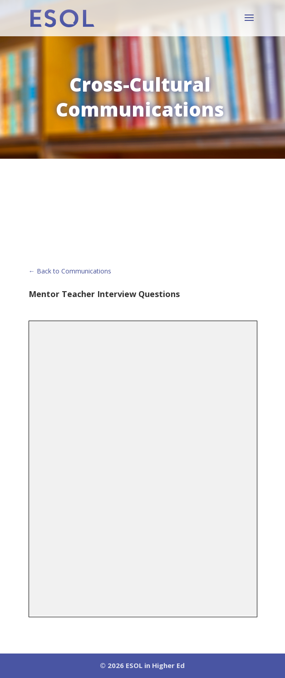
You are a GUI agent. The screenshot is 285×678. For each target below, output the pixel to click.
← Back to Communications (70, 271)
